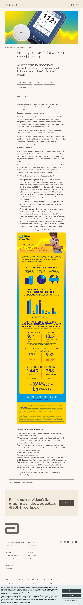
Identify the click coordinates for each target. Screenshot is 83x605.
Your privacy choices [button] (71, 600)
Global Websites (32, 555)
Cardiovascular (10, 558)
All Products (9, 571)
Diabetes (8, 549)
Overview (9, 545)
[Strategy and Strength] (24, 47)
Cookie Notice (9, 602)
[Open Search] (72, 5)
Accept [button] (71, 590)
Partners (30, 552)
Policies (8, 579)
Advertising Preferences (33, 583)
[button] (64, 96)
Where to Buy (32, 545)
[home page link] (12, 5)
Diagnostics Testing (12, 555)
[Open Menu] (77, 5)
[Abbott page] (61, 542)
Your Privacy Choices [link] (49, 583)
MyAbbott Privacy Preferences (15, 583)
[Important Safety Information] (10, 483)
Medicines (9, 568)
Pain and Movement (12, 562)
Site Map (30, 558)
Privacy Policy (31, 579)
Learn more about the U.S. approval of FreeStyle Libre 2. (37, 230)
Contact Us (31, 549)
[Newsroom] (9, 47)
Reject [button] (72, 595)
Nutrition (8, 552)
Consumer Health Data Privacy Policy (48, 579)
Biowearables (10, 565)
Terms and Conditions (18, 579)
